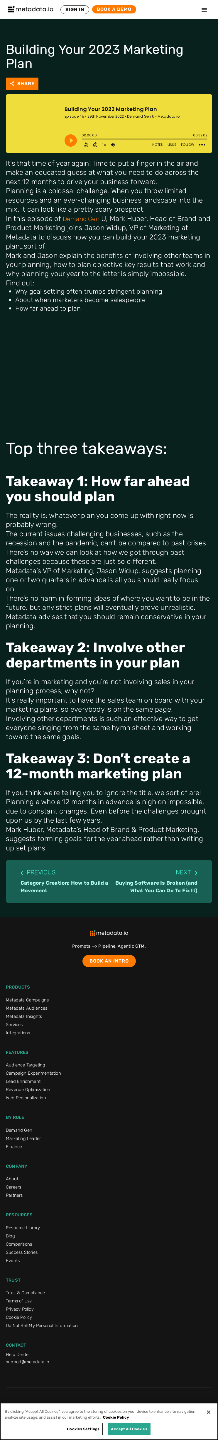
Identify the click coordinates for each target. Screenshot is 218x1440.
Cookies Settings (83, 1429)
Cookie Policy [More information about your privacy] (116, 1417)
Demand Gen (81, 218)
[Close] (208, 1412)
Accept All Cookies (129, 1429)
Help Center (18, 1354)
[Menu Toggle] (204, 10)
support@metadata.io (27, 1361)
